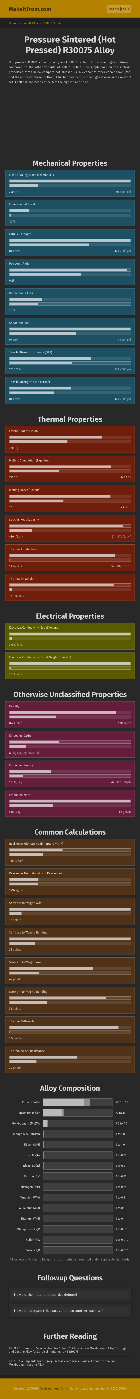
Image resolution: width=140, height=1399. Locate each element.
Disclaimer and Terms (54, 1388)
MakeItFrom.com (30, 9)
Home (13, 23)
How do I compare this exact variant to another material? (58, 1311)
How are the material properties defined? (45, 1295)
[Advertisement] (70, 121)
